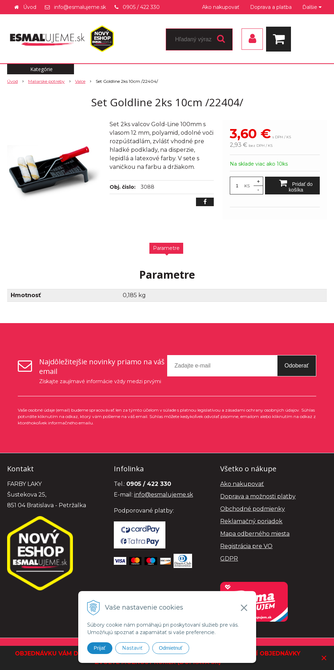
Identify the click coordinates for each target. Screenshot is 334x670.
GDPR (229, 558)
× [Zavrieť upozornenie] (324, 658)
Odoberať (297, 366)
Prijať (100, 648)
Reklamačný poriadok (251, 521)
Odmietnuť (170, 648)
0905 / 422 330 (141, 7)
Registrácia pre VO (246, 546)
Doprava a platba (271, 7)
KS (247, 185)
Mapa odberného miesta (255, 533)
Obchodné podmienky (252, 508)
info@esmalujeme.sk (80, 7)
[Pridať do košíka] (292, 185)
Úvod (29, 7)
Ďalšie (312, 7)
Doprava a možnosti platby (258, 496)
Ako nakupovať (220, 7)
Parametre (166, 248)
